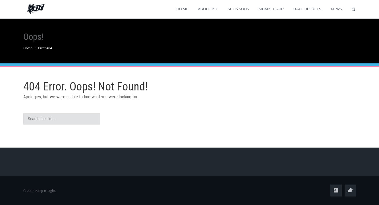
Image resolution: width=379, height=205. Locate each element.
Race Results (307, 9)
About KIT (208, 9)
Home (182, 9)
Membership (271, 9)
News (336, 9)
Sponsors (238, 9)
